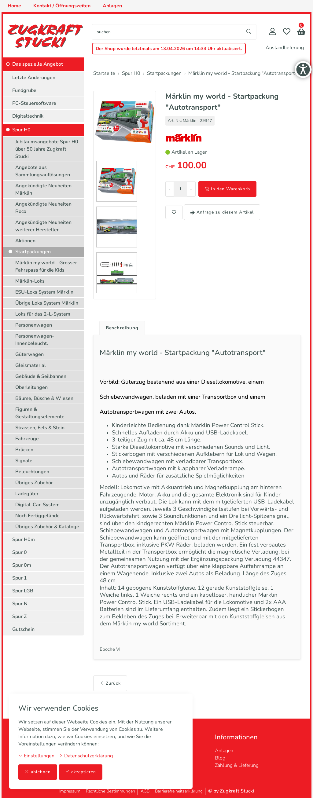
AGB (145, 791)
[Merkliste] (286, 32)
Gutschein (23, 629)
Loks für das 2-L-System (42, 314)
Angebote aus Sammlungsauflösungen (42, 171)
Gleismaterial (30, 365)
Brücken (24, 449)
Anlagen (224, 750)
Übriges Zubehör (34, 482)
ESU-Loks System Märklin (44, 292)
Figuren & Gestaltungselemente (39, 413)
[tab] (121, 326)
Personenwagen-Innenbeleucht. (34, 340)
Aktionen (25, 240)
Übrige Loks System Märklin (46, 303)
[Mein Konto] (272, 32)
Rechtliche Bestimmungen (110, 791)
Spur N (20, 603)
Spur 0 (19, 552)
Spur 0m (21, 565)
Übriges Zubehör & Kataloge (47, 526)
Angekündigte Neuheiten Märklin (43, 189)
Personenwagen (33, 325)
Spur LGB (22, 591)
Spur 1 (19, 578)
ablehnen (38, 772)
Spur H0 (21, 129)
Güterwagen (29, 354)
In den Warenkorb (227, 189)
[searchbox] (167, 32)
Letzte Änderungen (33, 77)
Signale (23, 460)
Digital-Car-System (37, 504)
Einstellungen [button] (36, 755)
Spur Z (19, 616)
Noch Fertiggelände (37, 515)
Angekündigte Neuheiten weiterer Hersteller (43, 226)
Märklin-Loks (30, 281)
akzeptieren (80, 772)
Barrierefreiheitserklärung (179, 791)
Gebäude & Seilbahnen (40, 376)
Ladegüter (27, 493)
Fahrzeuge (27, 438)
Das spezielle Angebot (37, 64)
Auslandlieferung (285, 47)
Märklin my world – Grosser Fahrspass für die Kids (46, 266)
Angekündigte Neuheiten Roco (43, 208)
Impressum (69, 791)
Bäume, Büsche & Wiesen (44, 398)
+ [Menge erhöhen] (191, 189)
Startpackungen (33, 251)
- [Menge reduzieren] (170, 189)
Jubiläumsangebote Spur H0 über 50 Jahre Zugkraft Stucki (46, 149)
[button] (301, 32)
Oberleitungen (31, 387)
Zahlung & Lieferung (237, 765)
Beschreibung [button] (123, 328)
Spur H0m (23, 539)
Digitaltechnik (27, 116)
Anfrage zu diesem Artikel (222, 212)
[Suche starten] (249, 32)
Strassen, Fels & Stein (39, 427)
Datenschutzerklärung (86, 755)
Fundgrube (24, 90)
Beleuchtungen (32, 471)
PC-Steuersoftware (34, 103)
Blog (220, 758)
